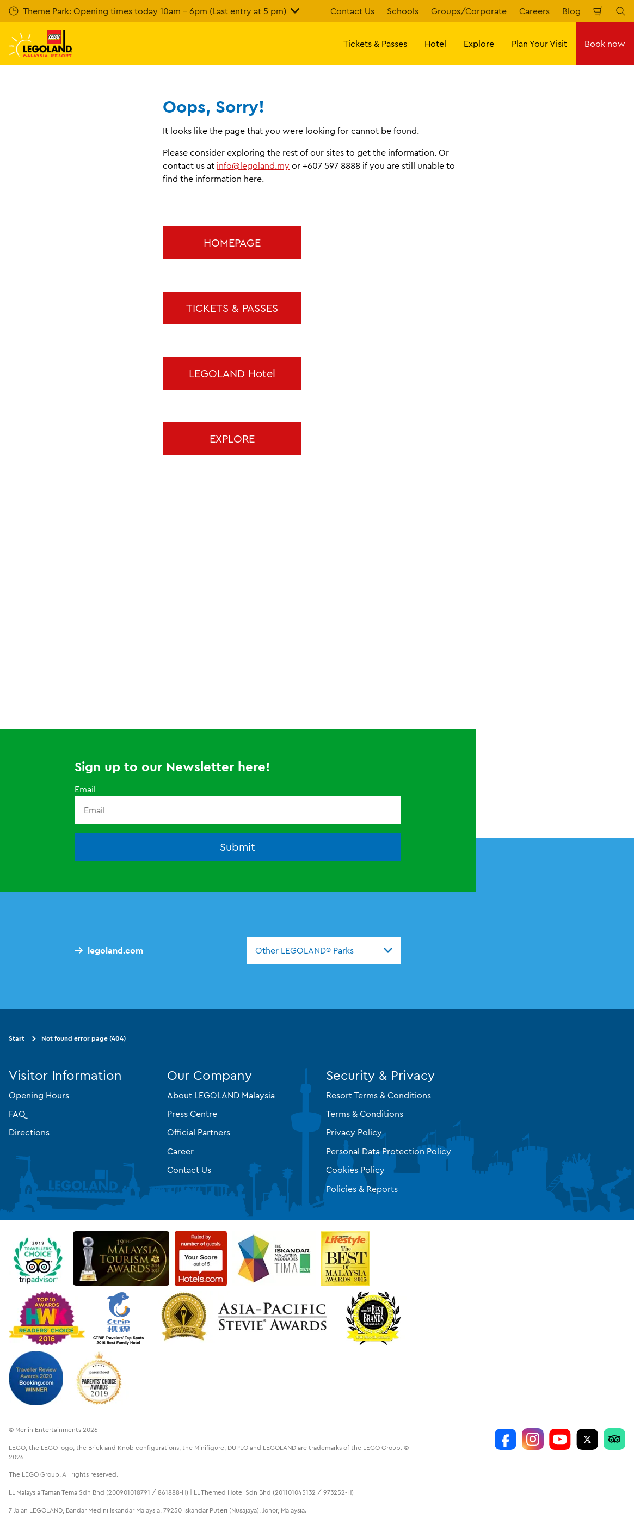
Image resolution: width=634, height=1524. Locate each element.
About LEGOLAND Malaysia (221, 1095)
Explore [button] (479, 43)
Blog (571, 10)
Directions (29, 1132)
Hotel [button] (435, 43)
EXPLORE (232, 438)
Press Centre (192, 1113)
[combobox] (324, 950)
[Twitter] (587, 1439)
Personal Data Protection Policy (388, 1151)
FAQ (17, 1113)
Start (16, 1038)
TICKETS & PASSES (232, 308)
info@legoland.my (253, 165)
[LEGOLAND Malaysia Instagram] (533, 1439)
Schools (402, 10)
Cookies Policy (355, 1169)
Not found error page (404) (83, 1038)
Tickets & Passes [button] (375, 43)
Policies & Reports (362, 1188)
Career (180, 1151)
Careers (534, 10)
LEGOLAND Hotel (232, 373)
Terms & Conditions (364, 1113)
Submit (237, 846)
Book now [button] (604, 43)
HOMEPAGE (232, 242)
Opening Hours (39, 1095)
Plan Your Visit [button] (539, 43)
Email (85, 789)
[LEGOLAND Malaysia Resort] (505, 1439)
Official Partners (198, 1132)
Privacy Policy (354, 1132)
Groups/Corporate (469, 10)
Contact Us (352, 10)
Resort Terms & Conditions (378, 1095)
